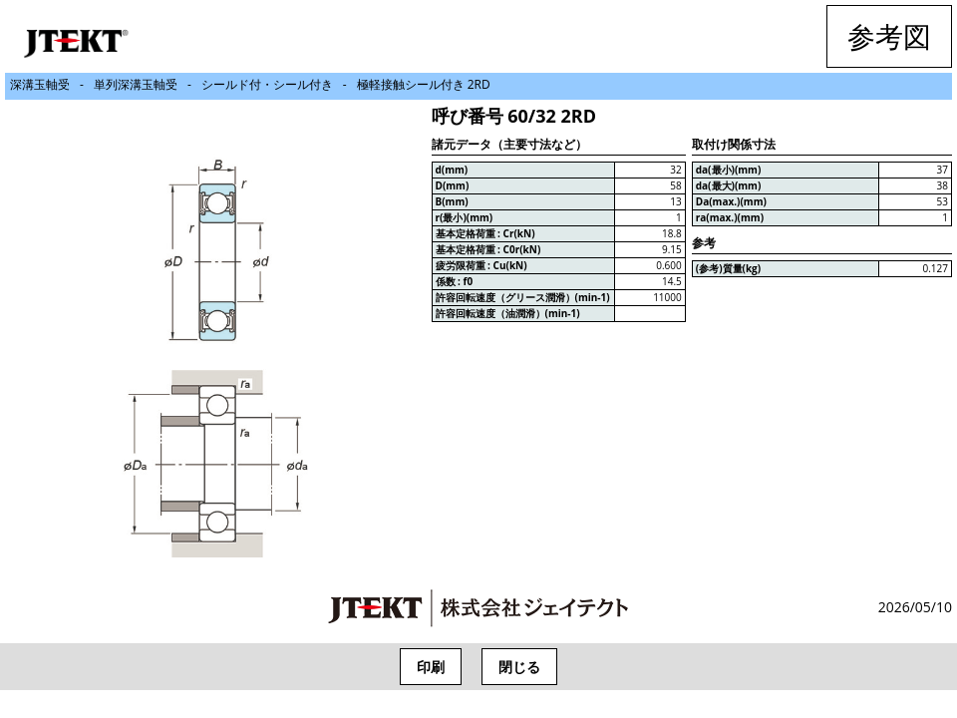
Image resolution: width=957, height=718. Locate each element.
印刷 (431, 666)
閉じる (519, 666)
